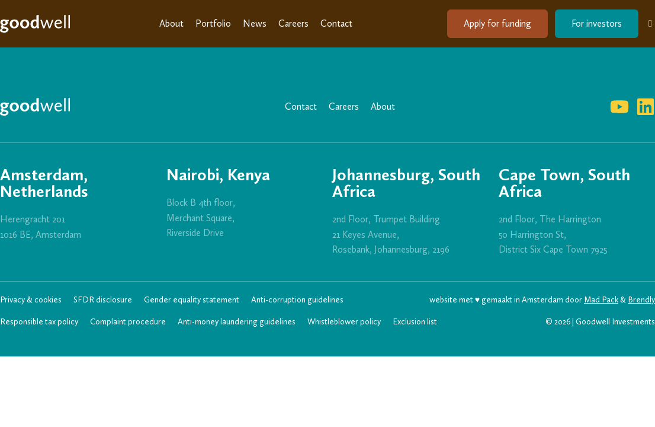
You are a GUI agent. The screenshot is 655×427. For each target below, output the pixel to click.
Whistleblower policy (344, 322)
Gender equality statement (191, 300)
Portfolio (213, 23)
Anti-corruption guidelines (297, 300)
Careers (293, 23)
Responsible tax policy (39, 322)
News (255, 23)
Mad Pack (601, 300)
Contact (336, 23)
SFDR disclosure (102, 300)
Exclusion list (415, 322)
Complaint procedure (128, 322)
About (171, 23)
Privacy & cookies (31, 300)
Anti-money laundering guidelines (237, 322)
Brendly (641, 300)
